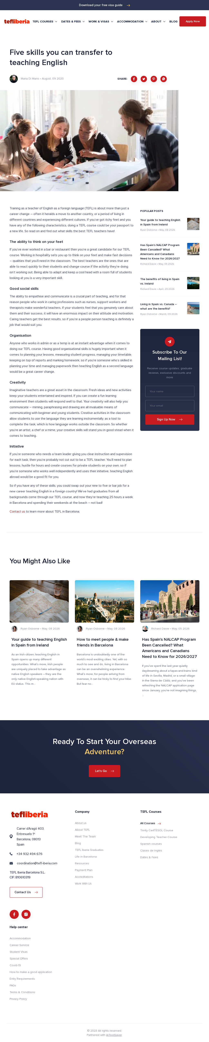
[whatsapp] (163, 79)
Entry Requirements (22, 978)
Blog (173, 21)
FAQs (13, 985)
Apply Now (193, 21)
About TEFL (82, 829)
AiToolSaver (114, 1035)
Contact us (17, 511)
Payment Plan (83, 870)
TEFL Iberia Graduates (89, 849)
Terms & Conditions (22, 992)
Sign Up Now (169, 419)
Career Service (19, 945)
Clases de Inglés (151, 850)
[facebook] (134, 79)
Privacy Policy (18, 999)
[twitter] (144, 79)
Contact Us (26, 892)
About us (81, 823)
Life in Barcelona (86, 856)
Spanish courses (151, 843)
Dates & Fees (149, 857)
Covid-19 (15, 965)
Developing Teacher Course (158, 837)
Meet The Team (85, 836)
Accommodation (20, 938)
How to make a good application (31, 972)
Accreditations (84, 876)
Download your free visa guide (104, 5)
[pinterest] (154, 79)
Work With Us (83, 883)
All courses (150, 823)
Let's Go (104, 771)
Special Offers (19, 958)
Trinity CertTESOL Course (156, 830)
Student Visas (19, 952)
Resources (82, 863)
